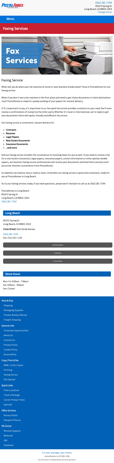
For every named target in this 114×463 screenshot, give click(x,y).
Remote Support (12, 430)
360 (5, 440)
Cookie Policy (10, 349)
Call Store (57, 253)
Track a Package (12, 394)
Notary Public (11, 415)
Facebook (8, 445)
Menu (8, 18)
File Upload (9, 379)
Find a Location (11, 390)
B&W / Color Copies (13, 365)
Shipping (8, 305)
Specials (8, 404)
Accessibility (10, 354)
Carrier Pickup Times (14, 399)
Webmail (8, 435)
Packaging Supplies (13, 310)
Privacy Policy (11, 344)
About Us (8, 335)
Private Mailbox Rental (15, 314)
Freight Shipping (12, 319)
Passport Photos (12, 420)
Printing (8, 369)
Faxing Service (11, 374)
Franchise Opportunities (16, 330)
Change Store (105, 11)
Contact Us (9, 339)
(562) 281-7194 (103, 2)
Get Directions (57, 245)
